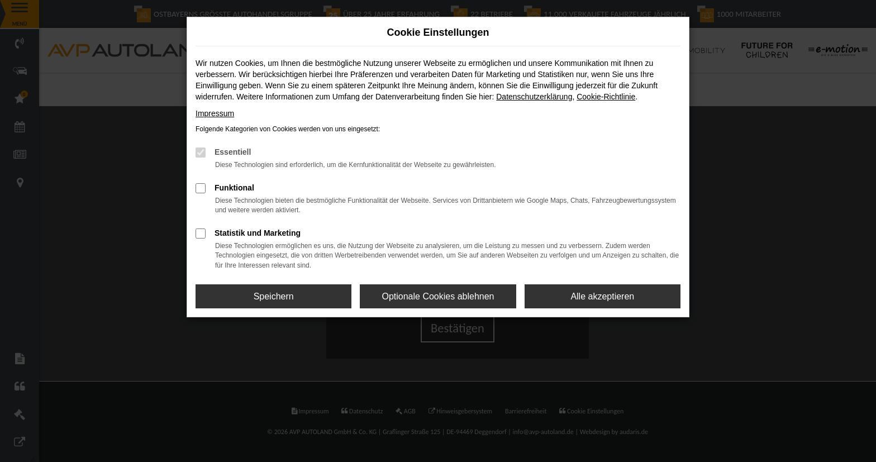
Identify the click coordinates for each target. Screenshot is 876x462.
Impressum (215, 113)
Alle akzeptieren (602, 296)
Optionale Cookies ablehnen (438, 296)
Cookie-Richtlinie (606, 96)
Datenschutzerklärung (534, 96)
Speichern (274, 296)
